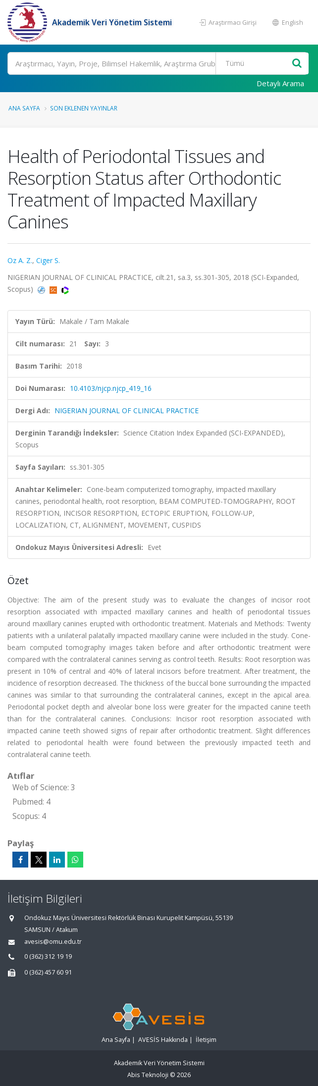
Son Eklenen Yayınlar (83, 108)
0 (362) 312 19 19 (48, 956)
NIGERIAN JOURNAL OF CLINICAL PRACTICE (126, 410)
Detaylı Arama (280, 83)
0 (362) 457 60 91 (48, 972)
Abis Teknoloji (147, 1075)
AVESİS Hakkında (163, 1039)
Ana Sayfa (24, 108)
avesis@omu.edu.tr (53, 941)
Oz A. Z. (19, 260)
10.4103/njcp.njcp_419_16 (111, 388)
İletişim (206, 1039)
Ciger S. (48, 260)
